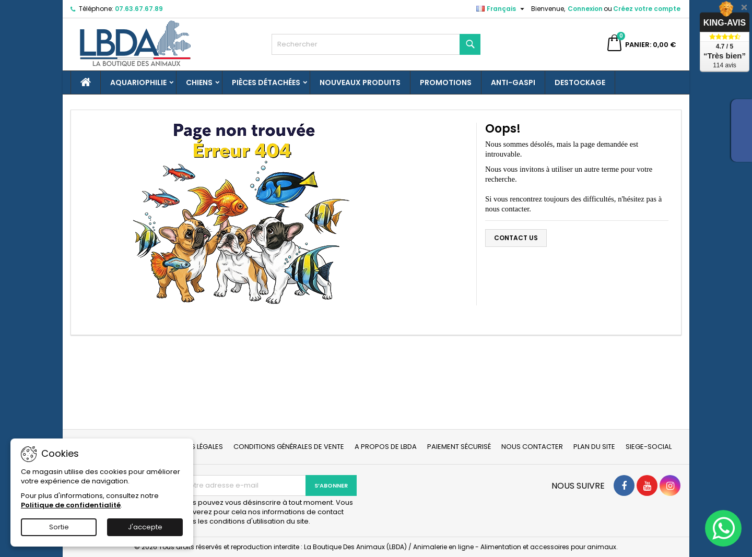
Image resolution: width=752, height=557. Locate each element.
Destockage (580, 82)
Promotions (446, 82)
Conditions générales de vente (288, 447)
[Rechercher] (376, 44)
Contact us (516, 237)
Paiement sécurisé (459, 447)
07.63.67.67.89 (139, 8)
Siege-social (649, 447)
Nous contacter (532, 447)
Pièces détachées (266, 82)
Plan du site (594, 447)
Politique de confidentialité (71, 505)
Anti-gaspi (513, 82)
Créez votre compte (646, 8)
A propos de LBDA (386, 447)
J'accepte (145, 527)
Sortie (59, 527)
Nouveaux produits (360, 82)
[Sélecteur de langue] (501, 9)
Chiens (199, 82)
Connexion (585, 8)
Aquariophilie (138, 82)
